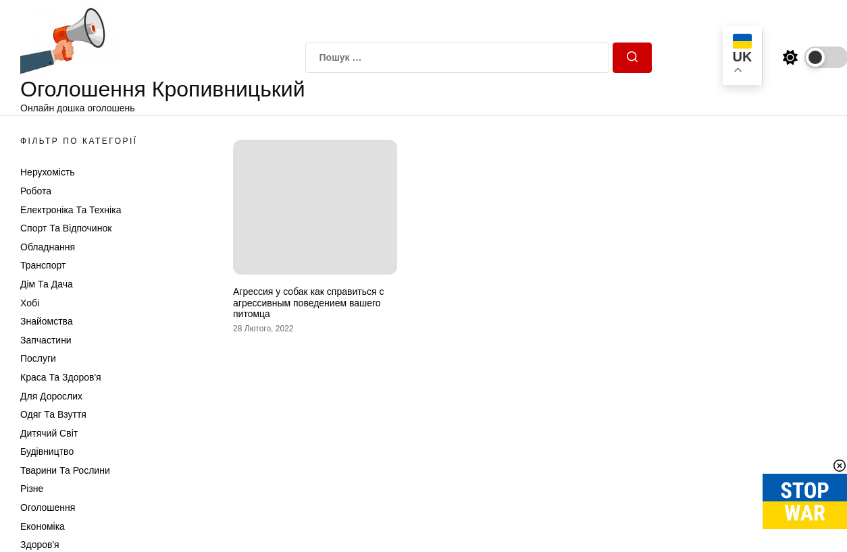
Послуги (38, 358)
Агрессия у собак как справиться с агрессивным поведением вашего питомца (308, 303)
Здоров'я (39, 544)
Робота (35, 191)
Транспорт (43, 265)
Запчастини (46, 340)
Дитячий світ (49, 433)
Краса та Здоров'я (60, 377)
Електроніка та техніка (70, 209)
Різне (31, 488)
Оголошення (47, 507)
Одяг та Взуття (53, 414)
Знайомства (46, 321)
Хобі (29, 303)
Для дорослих (51, 396)
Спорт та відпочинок (65, 228)
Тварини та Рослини (65, 470)
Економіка (42, 526)
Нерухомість (47, 172)
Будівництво (47, 451)
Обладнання (47, 247)
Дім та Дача (46, 284)
